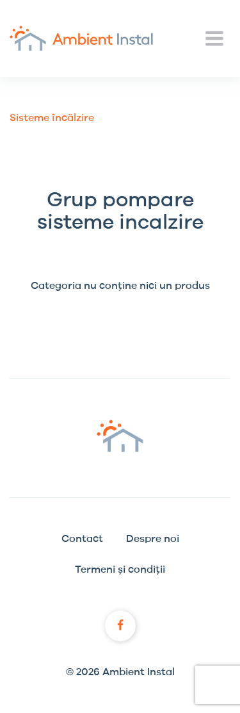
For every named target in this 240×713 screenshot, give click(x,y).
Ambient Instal (81, 38)
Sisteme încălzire (52, 118)
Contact (82, 539)
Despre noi (152, 539)
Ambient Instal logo (120, 436)
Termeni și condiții (120, 569)
